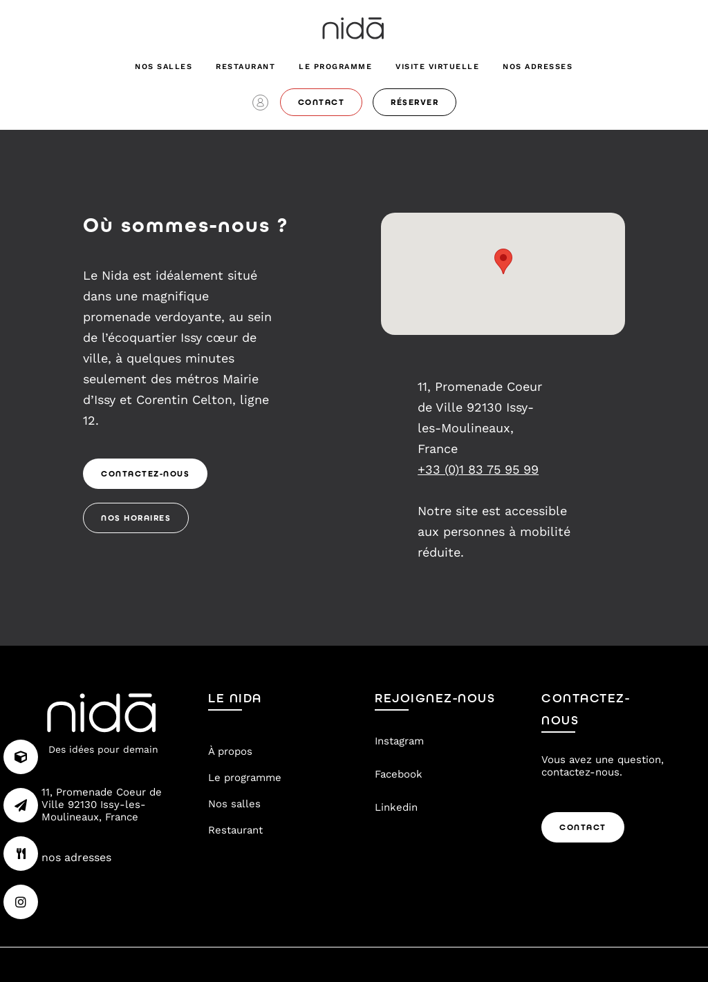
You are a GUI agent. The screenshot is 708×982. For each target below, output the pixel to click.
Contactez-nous (145, 474)
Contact (582, 827)
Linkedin (396, 807)
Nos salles (163, 66)
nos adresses (537, 66)
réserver (414, 102)
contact (321, 102)
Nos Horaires (136, 518)
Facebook (398, 774)
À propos (230, 751)
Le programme (335, 66)
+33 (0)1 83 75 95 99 (478, 469)
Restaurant (245, 66)
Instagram (399, 741)
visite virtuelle (437, 66)
